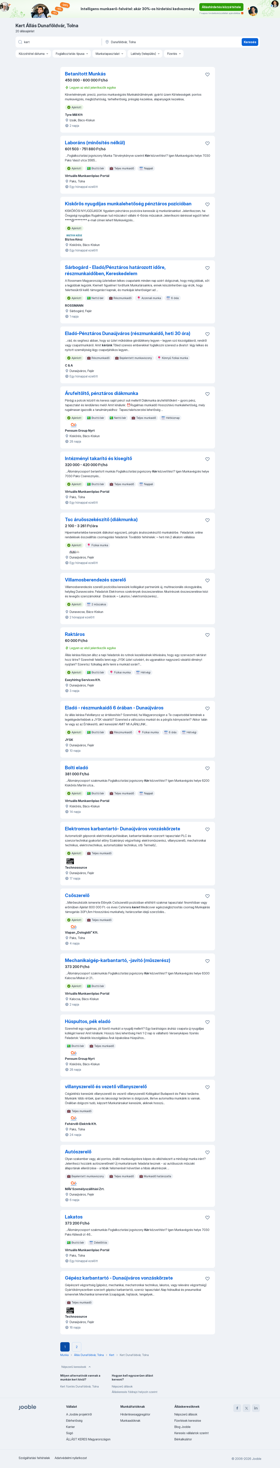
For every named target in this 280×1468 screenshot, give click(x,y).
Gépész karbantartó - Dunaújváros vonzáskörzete (119, 1278)
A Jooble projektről (79, 1414)
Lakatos (74, 1217)
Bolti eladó (76, 767)
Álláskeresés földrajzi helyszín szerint (135, 1392)
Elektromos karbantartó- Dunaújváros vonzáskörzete (122, 829)
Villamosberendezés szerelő (95, 580)
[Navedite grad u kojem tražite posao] (145, 42)
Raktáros (75, 634)
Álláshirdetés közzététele (221, 7)
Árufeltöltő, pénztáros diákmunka (101, 393)
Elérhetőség (74, 1420)
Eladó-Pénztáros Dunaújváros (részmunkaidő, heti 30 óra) (127, 333)
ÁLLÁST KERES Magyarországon (88, 1439)
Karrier (70, 1427)
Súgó (69, 1433)
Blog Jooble (182, 1427)
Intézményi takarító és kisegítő (98, 458)
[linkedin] (256, 1408)
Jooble (256, 1459)
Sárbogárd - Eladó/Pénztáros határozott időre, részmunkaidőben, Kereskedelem (115, 270)
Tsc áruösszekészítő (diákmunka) (101, 519)
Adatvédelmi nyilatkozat (71, 1458)
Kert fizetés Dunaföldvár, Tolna (79, 1386)
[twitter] (246, 1408)
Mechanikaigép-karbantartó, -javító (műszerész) (117, 960)
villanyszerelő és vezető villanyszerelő (106, 1086)
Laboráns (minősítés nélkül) (95, 142)
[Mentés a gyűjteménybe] (207, 74)
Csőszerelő (77, 895)
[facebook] (237, 1408)
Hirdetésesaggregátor (135, 1414)
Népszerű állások (122, 1386)
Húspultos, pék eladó (87, 1021)
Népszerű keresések (76, 1367)
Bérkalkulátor (183, 1439)
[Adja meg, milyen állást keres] (58, 42)
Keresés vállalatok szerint (191, 1433)
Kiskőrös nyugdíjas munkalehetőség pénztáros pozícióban (128, 204)
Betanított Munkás (85, 74)
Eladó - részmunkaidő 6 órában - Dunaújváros (114, 708)
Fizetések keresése (187, 1420)
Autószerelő (78, 1152)
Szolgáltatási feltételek (34, 1458)
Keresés (250, 42)
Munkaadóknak (130, 1420)
